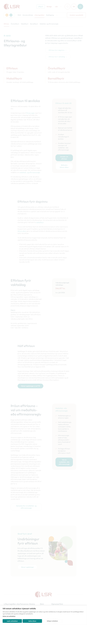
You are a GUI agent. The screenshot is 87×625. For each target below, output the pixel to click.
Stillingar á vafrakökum (52, 621)
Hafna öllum (32, 621)
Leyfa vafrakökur (12, 621)
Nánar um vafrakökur (9, 616)
